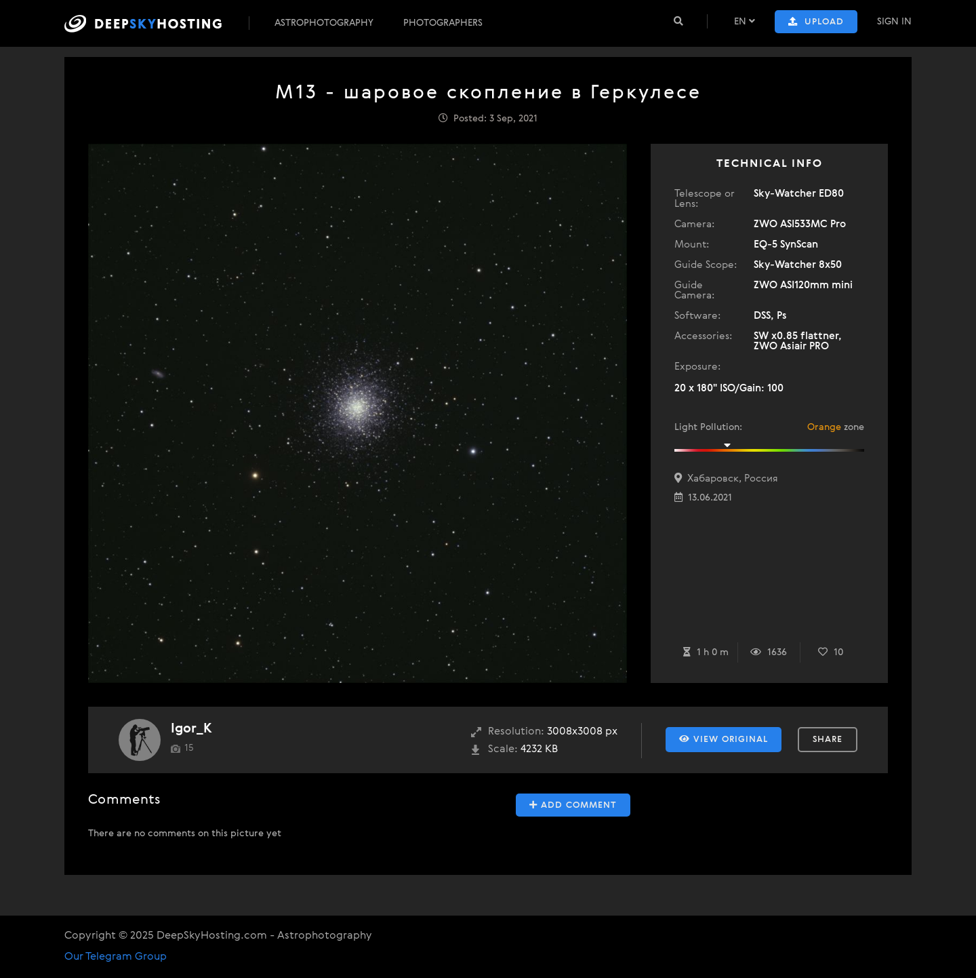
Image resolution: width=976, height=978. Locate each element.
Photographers (443, 23)
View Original (723, 739)
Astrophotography (323, 23)
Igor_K (191, 728)
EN (744, 21)
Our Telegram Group (115, 957)
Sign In (894, 21)
